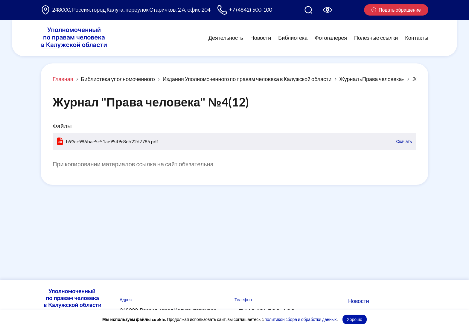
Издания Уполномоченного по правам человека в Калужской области (247, 79)
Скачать (404, 141)
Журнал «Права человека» (371, 79)
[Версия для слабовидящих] (328, 10)
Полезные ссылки (376, 37)
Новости (260, 37)
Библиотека (292, 37)
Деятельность (225, 37)
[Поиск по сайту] (308, 10)
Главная (63, 79)
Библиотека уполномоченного (118, 79)
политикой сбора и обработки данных (300, 319)
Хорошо (355, 319)
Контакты (416, 37)
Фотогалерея (331, 37)
